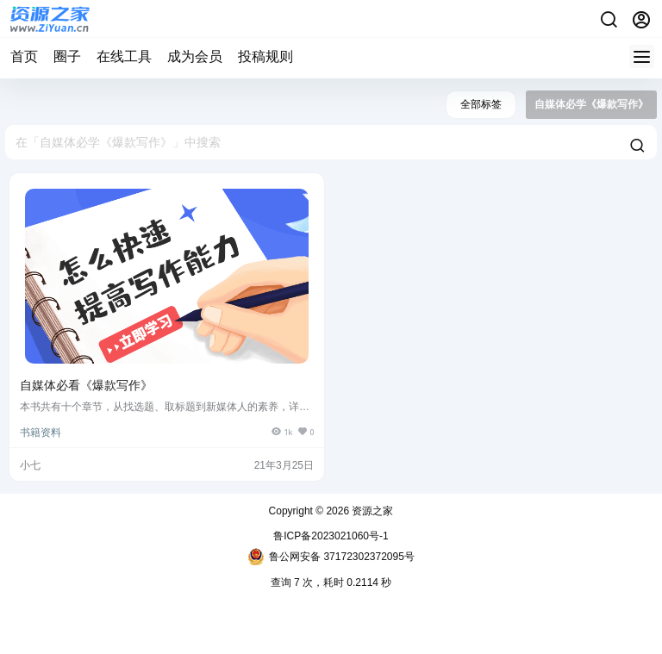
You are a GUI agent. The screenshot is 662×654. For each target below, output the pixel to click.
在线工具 (124, 56)
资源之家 (371, 511)
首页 (24, 56)
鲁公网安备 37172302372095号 (331, 556)
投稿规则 (265, 56)
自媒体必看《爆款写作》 (86, 385)
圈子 (67, 56)
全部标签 (481, 104)
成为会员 (194, 56)
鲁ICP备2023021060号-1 (330, 536)
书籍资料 (40, 433)
